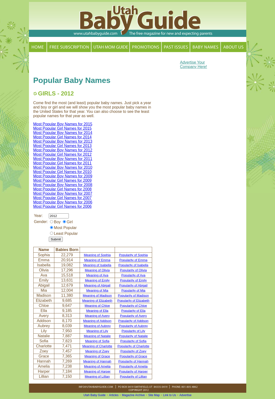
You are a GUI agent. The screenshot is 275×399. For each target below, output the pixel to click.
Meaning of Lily (97, 331)
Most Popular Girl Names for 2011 (62, 163)
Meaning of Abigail (97, 285)
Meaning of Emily (97, 280)
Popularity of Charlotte (133, 346)
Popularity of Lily (133, 331)
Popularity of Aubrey (133, 326)
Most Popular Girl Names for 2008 (62, 189)
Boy (57, 222)
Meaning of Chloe (97, 305)
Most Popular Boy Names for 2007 (62, 193)
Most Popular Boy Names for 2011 (62, 159)
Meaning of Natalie (97, 336)
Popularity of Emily (133, 280)
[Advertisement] (89, 63)
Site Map (154, 395)
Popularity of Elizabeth (133, 300)
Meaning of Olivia (97, 270)
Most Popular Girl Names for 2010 (62, 172)
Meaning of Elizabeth (97, 300)
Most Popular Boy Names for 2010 (62, 167)
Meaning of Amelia (97, 366)
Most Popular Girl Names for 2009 (62, 180)
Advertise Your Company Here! (193, 64)
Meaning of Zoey (97, 351)
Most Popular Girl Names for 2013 (62, 146)
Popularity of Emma (133, 260)
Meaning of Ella (97, 310)
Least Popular (66, 233)
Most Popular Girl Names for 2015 (62, 128)
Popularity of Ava (133, 275)
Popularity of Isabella (133, 265)
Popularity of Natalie (133, 336)
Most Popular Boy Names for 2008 (62, 185)
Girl (70, 222)
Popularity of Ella (133, 310)
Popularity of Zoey (133, 351)
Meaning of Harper (97, 371)
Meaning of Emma (97, 260)
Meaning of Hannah (97, 361)
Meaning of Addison (97, 321)
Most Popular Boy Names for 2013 (62, 141)
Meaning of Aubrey (97, 326)
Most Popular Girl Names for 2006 (62, 206)
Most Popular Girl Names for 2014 (62, 137)
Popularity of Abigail (133, 285)
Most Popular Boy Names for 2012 (62, 150)
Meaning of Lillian (97, 376)
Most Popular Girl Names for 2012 (62, 154)
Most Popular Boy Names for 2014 (62, 133)
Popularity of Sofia (133, 341)
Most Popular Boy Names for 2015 (62, 124)
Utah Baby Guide (95, 395)
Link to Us (169, 395)
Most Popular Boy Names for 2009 (62, 176)
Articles (113, 395)
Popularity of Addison (133, 321)
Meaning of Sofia (97, 341)
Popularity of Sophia (133, 255)
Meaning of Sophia (97, 255)
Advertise (185, 395)
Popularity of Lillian (133, 376)
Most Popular (65, 228)
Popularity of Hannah (133, 361)
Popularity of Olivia (133, 270)
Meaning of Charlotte (97, 346)
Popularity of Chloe (133, 305)
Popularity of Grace (133, 356)
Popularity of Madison (133, 295)
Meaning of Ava (97, 275)
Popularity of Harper (133, 371)
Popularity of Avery (133, 316)
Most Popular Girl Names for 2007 (62, 198)
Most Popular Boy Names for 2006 (62, 202)
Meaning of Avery (97, 316)
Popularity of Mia (133, 290)
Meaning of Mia (97, 290)
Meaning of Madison (97, 295)
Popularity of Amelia (133, 366)
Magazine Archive (133, 395)
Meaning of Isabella (97, 265)
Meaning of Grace (97, 356)
